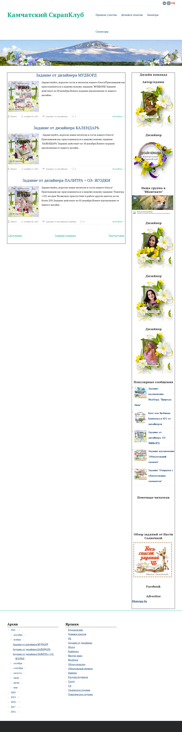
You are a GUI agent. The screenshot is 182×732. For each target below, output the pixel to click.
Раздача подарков (78, 677)
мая (15, 687)
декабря (17, 634)
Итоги (71, 647)
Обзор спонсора (76, 664)
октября (17, 663)
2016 (13, 711)
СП (69, 685)
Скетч (71, 681)
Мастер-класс (75, 655)
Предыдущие (116, 235)
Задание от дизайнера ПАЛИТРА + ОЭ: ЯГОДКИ (66, 180)
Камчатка (73, 651)
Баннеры (153, 15)
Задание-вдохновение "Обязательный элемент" (161, 457)
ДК (69, 638)
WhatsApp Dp (139, 601)
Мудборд (73, 659)
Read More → (119, 116)
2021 (13, 629)
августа (17, 673)
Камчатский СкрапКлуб (45, 15)
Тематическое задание (80, 694)
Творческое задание (79, 690)
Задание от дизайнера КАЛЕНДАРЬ (66, 127)
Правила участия (106, 15)
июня (16, 682)
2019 (13, 697)
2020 (13, 692)
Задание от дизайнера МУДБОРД (66, 75)
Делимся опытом (132, 15)
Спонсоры (102, 31)
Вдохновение (75, 629)
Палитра (72, 221)
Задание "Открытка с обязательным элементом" (160, 476)
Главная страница (65, 235)
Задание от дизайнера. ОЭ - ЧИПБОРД (157, 438)
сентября (18, 668)
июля (16, 677)
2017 (13, 706)
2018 (13, 702)
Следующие (15, 235)
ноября (17, 639)
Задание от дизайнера (56, 116)
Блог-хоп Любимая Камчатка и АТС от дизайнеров (159, 419)
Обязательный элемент (80, 668)
